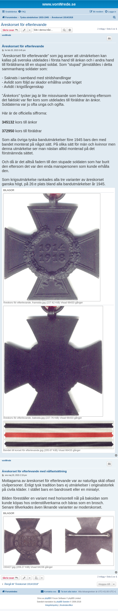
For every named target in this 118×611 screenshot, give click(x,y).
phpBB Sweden (63, 602)
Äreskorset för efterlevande (24, 25)
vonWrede (6, 35)
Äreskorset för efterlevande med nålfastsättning (34, 471)
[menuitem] (22, 11)
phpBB (47, 598)
